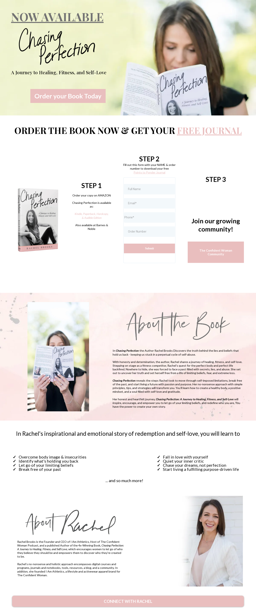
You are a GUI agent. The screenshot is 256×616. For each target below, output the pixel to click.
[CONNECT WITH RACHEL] (128, 601)
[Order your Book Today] (68, 96)
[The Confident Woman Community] (216, 252)
